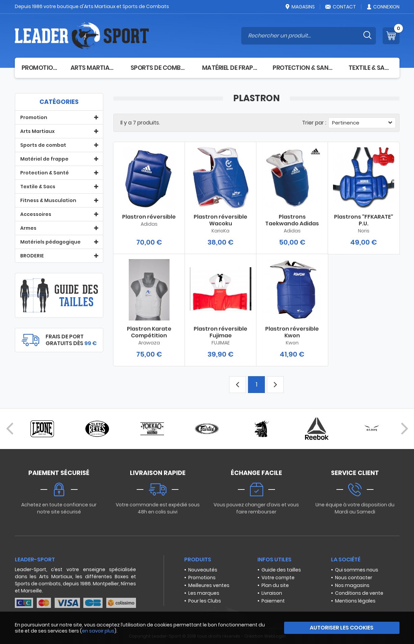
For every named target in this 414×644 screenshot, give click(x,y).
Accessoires (35, 214)
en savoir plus (98, 630)
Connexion (382, 6)
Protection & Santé (304, 67)
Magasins (299, 6)
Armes (28, 228)
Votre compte (278, 577)
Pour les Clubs (204, 600)
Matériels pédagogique (50, 242)
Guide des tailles (281, 569)
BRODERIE (32, 255)
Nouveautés (202, 569)
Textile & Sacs (371, 67)
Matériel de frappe (230, 67)
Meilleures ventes (208, 585)
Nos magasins (352, 585)
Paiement (273, 600)
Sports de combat (160, 67)
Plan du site (275, 585)
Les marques (203, 593)
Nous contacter (353, 577)
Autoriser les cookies (342, 628)
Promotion (39, 67)
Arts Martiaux (94, 67)
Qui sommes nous (356, 569)
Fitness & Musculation (48, 200)
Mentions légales (355, 600)
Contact (340, 6)
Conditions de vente (359, 593)
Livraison (271, 593)
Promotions (202, 577)
